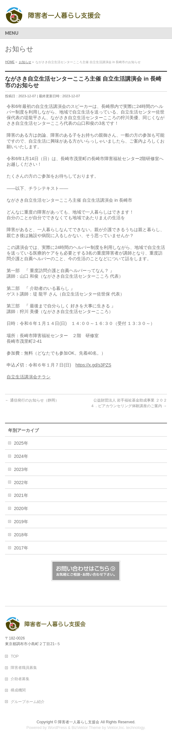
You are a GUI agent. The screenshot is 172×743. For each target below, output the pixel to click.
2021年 (21, 495)
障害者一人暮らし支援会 (78, 722)
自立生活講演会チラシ (28, 376)
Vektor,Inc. (116, 727)
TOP (14, 656)
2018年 (21, 534)
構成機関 (18, 690)
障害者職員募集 (24, 667)
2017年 (21, 547)
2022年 (21, 482)
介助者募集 (20, 679)
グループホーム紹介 (27, 702)
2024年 (21, 456)
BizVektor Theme (86, 727)
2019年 (21, 521)
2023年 (21, 469)
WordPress (57, 727)
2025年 (21, 443)
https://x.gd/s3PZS (93, 364)
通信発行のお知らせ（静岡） (32, 400)
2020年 (21, 508)
